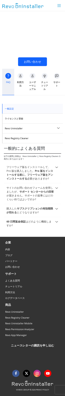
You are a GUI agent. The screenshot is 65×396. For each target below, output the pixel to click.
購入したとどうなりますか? (29, 210)
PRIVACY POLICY (42, 390)
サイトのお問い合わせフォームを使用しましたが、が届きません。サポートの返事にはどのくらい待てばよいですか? (30, 193)
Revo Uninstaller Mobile (18, 323)
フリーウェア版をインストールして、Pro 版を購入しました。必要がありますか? (29, 172)
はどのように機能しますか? (28, 223)
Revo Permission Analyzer (19, 329)
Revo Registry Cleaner (16, 138)
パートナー (11, 261)
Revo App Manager (16, 335)
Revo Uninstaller (14, 128)
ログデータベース (15, 298)
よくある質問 (12, 280)
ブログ (9, 255)
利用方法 (10, 292)
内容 (7, 249)
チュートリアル (13, 286)
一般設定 (9, 108)
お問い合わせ (32, 62)
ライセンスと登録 (14, 118)
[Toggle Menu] (59, 5)
